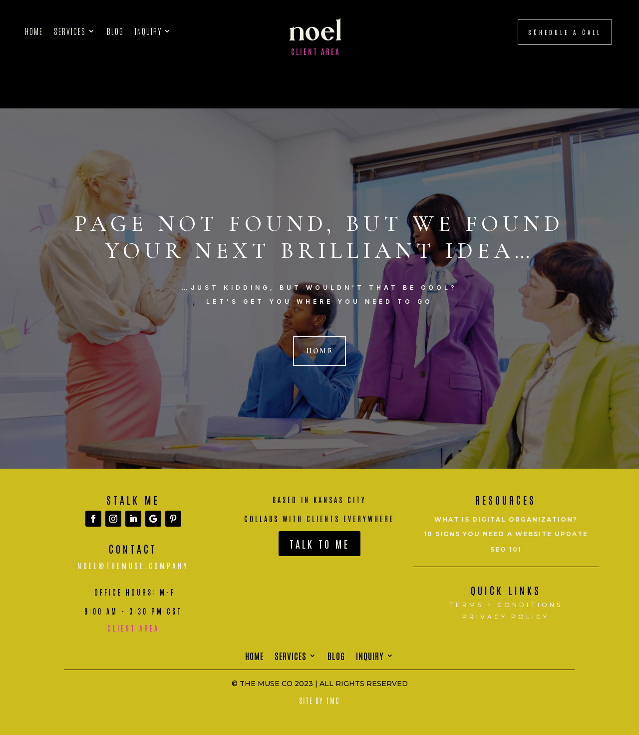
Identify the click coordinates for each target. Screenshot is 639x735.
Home (34, 31)
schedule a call (565, 32)
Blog (115, 31)
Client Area (315, 51)
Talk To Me (319, 543)
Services (70, 31)
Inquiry (148, 31)
